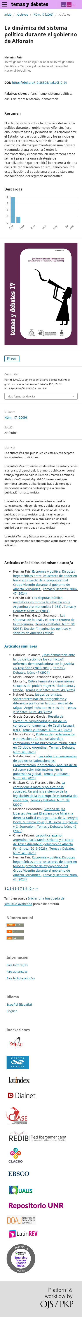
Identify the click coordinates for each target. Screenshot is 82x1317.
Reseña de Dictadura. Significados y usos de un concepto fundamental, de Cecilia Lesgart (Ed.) (43, 723)
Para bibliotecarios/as (21, 978)
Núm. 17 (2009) (43, 14)
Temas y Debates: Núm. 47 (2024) (39, 670)
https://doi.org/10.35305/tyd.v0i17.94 (39, 82)
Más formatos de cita (21, 396)
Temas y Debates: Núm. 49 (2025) (50, 690)
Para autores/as (17, 972)
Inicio (7, 14)
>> (36, 888)
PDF (13, 359)
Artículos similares (20, 646)
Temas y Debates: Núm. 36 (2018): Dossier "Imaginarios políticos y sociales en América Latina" (44, 628)
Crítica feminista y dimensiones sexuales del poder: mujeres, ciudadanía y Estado (44, 685)
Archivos (22, 14)
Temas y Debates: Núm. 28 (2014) (44, 608)
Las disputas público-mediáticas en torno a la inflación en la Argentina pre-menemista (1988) (41, 602)
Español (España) (19, 1004)
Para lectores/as (17, 965)
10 (29, 888)
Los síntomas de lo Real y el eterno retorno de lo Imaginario (44, 619)
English (12, 1011)
